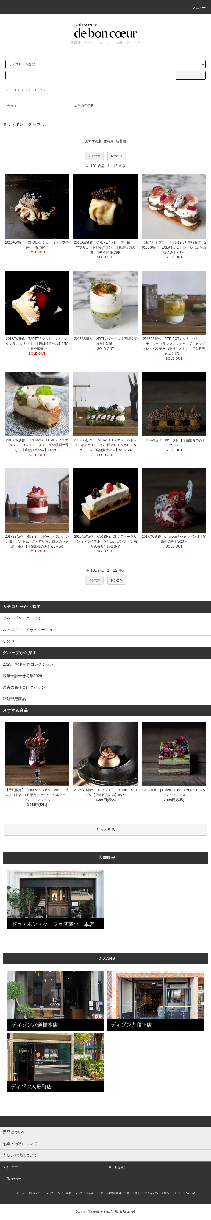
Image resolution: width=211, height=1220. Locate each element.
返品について (95, 1193)
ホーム (9, 89)
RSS (182, 1193)
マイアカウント (13, 1167)
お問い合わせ (12, 1178)
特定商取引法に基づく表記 (123, 1193)
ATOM (191, 1193)
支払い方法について (41, 1193)
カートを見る (117, 1167)
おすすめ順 (93, 141)
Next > (116, 156)
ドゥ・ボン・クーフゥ (31, 89)
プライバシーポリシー (158, 1193)
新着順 (121, 141)
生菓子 (12, 105)
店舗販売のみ (84, 105)
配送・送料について (70, 1193)
